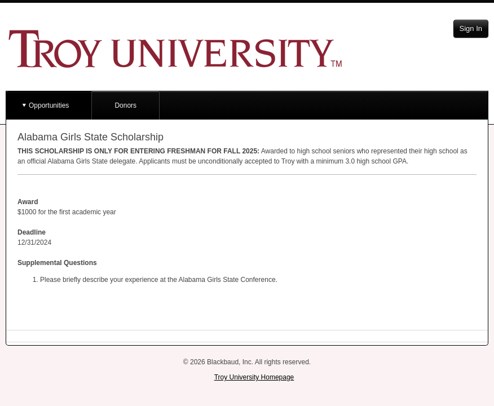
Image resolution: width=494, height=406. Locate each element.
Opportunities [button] (49, 105)
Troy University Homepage (254, 377)
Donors (125, 105)
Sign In (471, 28)
